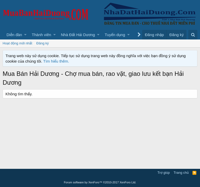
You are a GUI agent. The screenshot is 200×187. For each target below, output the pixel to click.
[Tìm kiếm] (192, 34)
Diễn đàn (14, 34)
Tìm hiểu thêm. (56, 61)
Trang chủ (181, 173)
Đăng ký (42, 43)
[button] (25, 34)
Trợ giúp (164, 173)
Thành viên (41, 34)
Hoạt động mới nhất (17, 43)
